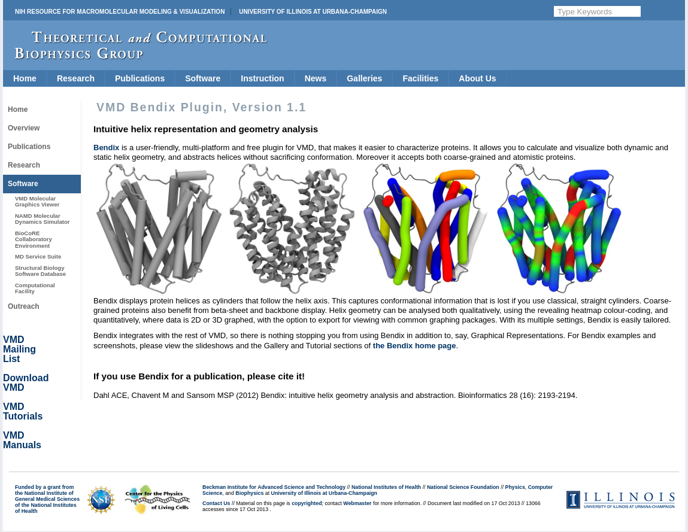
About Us (477, 78)
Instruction (262, 78)
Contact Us (216, 503)
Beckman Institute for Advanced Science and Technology (273, 487)
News (316, 78)
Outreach (24, 306)
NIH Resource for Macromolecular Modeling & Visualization (120, 11)
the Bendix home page (414, 345)
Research (76, 78)
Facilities (420, 78)
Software (202, 78)
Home (25, 78)
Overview (24, 128)
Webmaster (357, 503)
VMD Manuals (22, 440)
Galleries (364, 78)
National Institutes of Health (386, 487)
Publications (140, 78)
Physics (515, 487)
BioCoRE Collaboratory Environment (33, 239)
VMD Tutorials (23, 411)
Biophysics (249, 493)
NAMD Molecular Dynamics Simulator (42, 218)
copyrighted (307, 503)
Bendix (106, 147)
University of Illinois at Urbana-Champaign (313, 11)
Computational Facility (35, 288)
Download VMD (26, 383)
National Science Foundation (463, 487)
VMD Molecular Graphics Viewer (37, 201)
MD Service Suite (38, 256)
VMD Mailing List (19, 349)
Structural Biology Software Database (40, 271)
